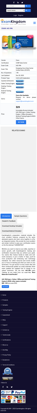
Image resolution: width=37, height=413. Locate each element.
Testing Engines (7, 310)
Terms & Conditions (8, 365)
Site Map (5, 350)
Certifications (6, 340)
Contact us (5, 330)
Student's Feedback (9, 221)
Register (20, 15)
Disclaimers (6, 360)
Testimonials (6, 335)
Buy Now (21, 122)
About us (5, 345)
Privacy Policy (6, 355)
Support (4, 325)
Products (5, 300)
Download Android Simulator (11, 231)
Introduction (6, 216)
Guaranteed (6, 315)
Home (4, 295)
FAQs (4, 320)
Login (15, 15)
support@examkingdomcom (25, 101)
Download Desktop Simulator (12, 226)
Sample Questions (20, 216)
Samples (5, 305)
